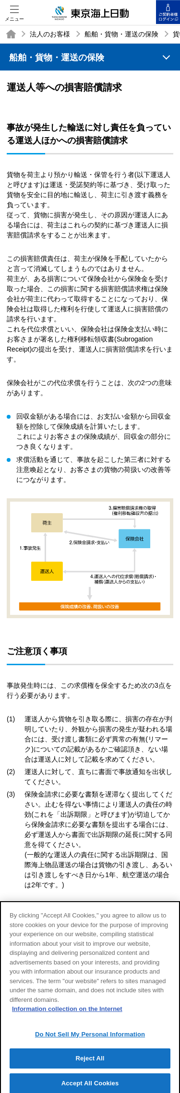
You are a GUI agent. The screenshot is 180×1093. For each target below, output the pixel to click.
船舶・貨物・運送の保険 (121, 34)
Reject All (89, 1063)
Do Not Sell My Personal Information (90, 1038)
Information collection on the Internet (67, 1013)
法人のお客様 (50, 34)
